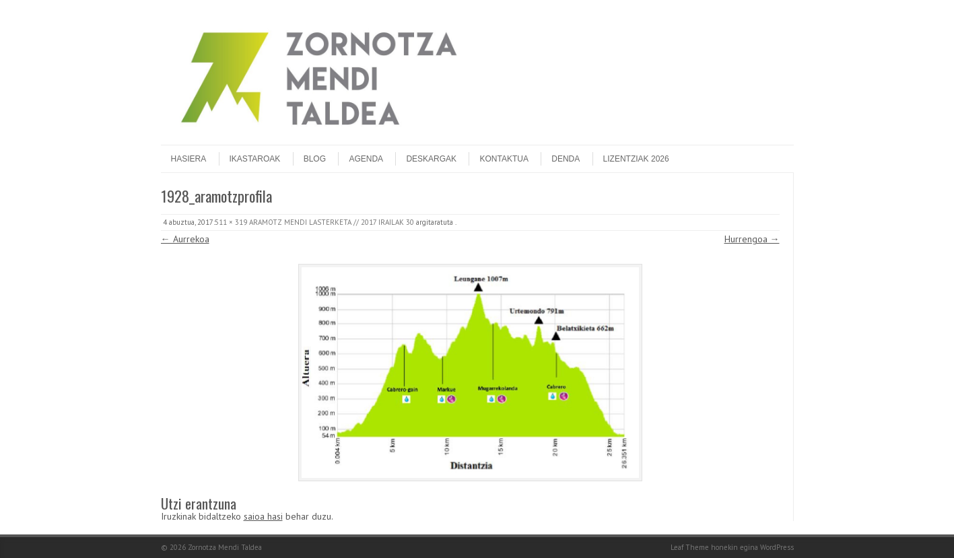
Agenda (366, 159)
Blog (315, 159)
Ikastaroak (255, 159)
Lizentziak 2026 (636, 159)
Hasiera (189, 159)
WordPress (777, 547)
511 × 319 (231, 222)
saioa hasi (263, 516)
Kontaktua (503, 159)
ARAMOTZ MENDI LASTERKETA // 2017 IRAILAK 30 (331, 222)
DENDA (565, 159)
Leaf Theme (690, 547)
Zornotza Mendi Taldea (225, 547)
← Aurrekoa (185, 239)
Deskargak (431, 159)
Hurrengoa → (752, 239)
